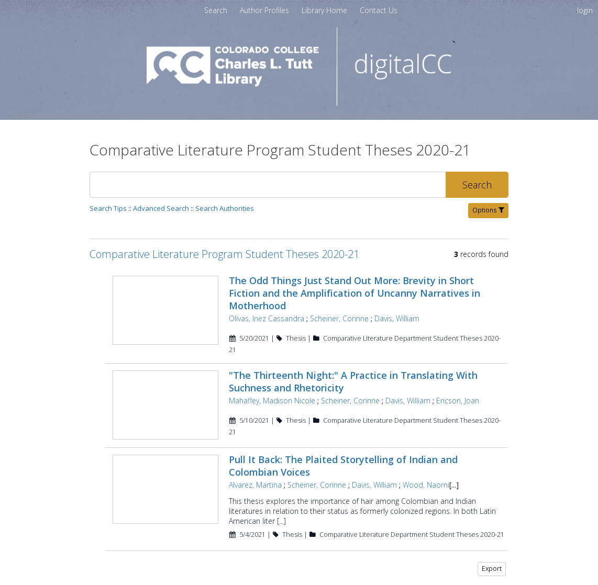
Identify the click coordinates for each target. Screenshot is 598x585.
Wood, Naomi (425, 472)
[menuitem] (265, 10)
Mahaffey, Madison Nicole (271, 389)
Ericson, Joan (456, 389)
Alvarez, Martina (254, 472)
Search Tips (108, 208)
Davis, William (395, 306)
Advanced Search (161, 208)
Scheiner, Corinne (338, 306)
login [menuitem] (585, 10)
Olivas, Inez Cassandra (265, 306)
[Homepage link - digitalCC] (299, 103)
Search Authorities (224, 208)
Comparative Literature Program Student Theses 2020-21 (224, 254)
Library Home (325, 10)
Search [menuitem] (215, 10)
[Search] (268, 185)
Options (488, 210)
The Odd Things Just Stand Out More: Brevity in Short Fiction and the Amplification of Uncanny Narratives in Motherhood (367, 286)
